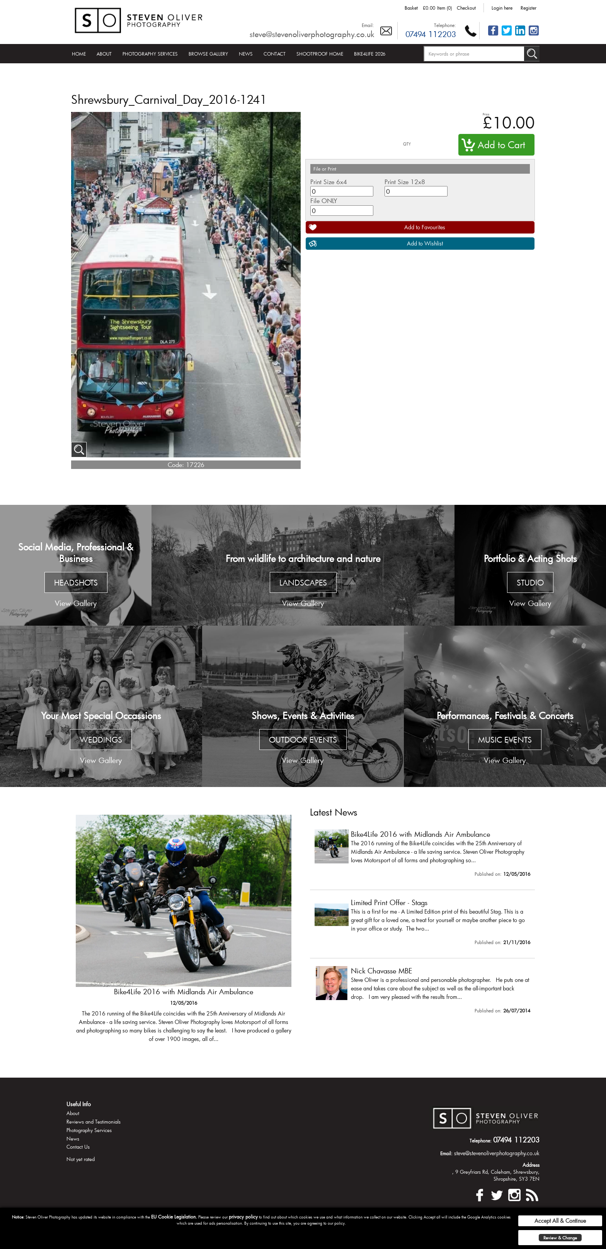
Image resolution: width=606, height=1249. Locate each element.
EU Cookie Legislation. (174, 1216)
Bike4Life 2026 (369, 54)
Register (528, 8)
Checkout (466, 8)
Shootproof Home (319, 54)
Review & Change (560, 1238)
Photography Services (150, 54)
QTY (407, 144)
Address (531, 1165)
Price (486, 114)
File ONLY (323, 200)
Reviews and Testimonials (93, 1122)
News (246, 54)
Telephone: (445, 25)
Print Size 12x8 (405, 182)
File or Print (324, 169)
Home (79, 54)
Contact (275, 54)
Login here (502, 8)
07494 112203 (430, 34)
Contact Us (78, 1147)
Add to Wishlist (425, 243)
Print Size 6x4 (328, 182)
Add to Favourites (424, 227)
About (104, 54)
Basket (411, 8)
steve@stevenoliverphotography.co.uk (312, 34)
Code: (176, 464)
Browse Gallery (208, 54)
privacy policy (243, 1216)
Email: (368, 25)
